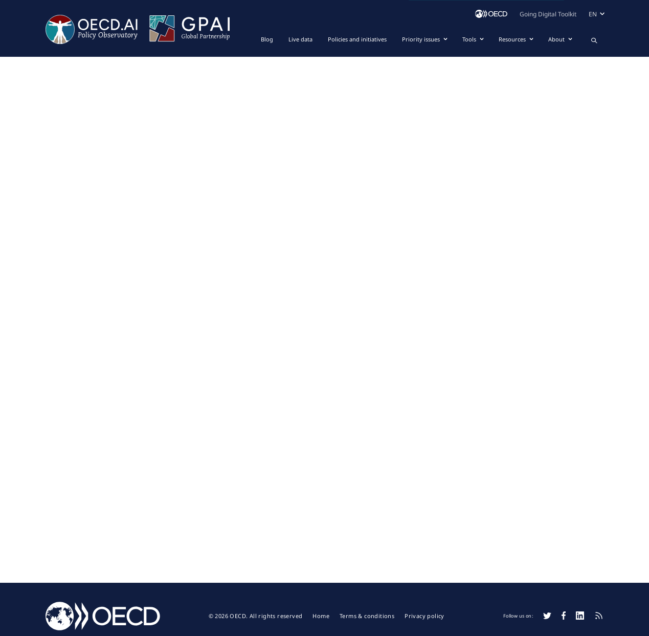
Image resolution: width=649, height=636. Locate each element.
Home (320, 616)
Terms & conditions (367, 616)
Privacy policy (424, 616)
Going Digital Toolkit (548, 14)
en (593, 14)
